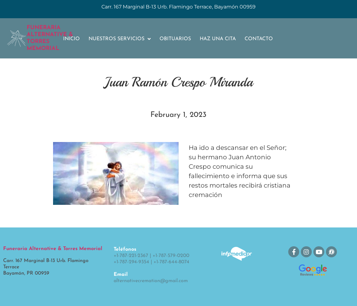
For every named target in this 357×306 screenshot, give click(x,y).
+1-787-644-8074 (171, 262)
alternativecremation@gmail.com (151, 280)
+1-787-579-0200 (171, 255)
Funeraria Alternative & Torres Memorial (52, 248)
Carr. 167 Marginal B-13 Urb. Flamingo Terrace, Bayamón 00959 (178, 7)
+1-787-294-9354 (131, 262)
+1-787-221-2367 (131, 255)
